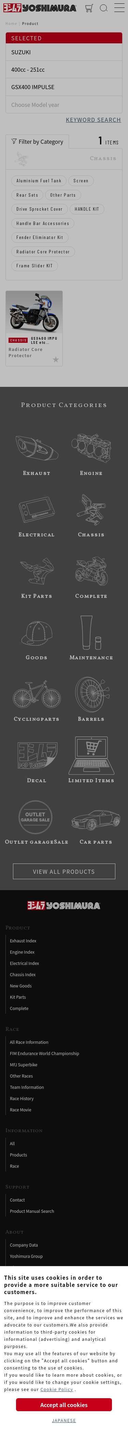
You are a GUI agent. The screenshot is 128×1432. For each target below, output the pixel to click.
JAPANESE (64, 1420)
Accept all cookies (63, 1405)
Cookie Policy (56, 1389)
